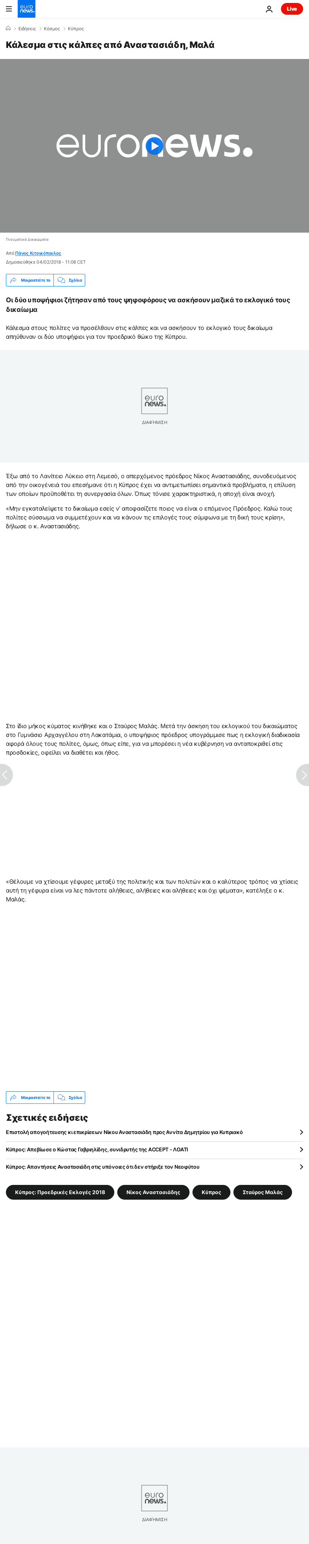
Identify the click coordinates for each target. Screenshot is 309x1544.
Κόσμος (52, 29)
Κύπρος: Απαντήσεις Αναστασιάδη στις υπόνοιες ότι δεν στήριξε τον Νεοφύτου (102, 1167)
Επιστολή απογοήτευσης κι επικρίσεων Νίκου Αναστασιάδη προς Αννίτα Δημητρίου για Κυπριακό (124, 1132)
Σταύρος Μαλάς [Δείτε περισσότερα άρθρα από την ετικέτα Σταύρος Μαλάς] (263, 1192)
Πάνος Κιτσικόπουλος (38, 253)
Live (292, 9)
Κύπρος (76, 29)
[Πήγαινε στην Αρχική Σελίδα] (26, 9)
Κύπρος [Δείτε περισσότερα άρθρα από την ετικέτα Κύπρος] (211, 1192)
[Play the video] (154, 146)
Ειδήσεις (27, 29)
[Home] (8, 28)
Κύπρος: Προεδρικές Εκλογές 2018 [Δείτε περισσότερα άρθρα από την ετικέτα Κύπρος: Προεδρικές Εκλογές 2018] (60, 1192)
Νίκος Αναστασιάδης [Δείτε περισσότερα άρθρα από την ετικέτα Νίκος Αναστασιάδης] (153, 1192)
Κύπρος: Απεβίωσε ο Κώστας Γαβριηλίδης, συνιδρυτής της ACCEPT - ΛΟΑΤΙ (97, 1149)
